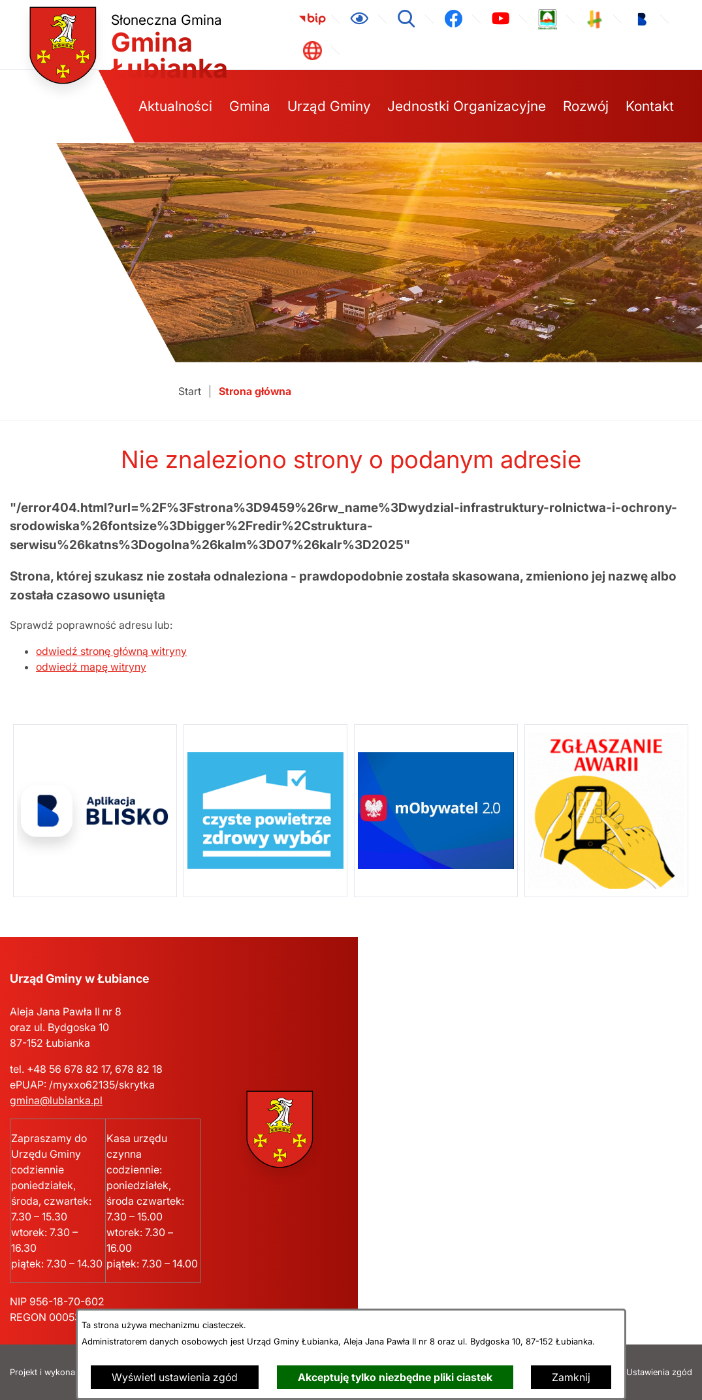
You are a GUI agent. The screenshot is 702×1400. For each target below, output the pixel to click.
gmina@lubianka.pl (56, 1100)
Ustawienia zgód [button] (659, 1372)
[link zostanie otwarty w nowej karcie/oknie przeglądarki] (312, 19)
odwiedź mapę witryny (91, 666)
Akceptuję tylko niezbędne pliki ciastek (395, 1377)
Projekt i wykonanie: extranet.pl (72, 1372)
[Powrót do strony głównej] (189, 391)
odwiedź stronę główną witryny (111, 651)
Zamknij (571, 1377)
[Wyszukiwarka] (406, 19)
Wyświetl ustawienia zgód (175, 1377)
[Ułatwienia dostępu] (359, 19)
